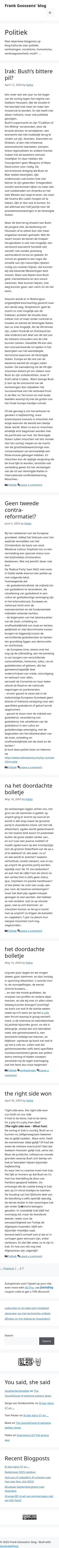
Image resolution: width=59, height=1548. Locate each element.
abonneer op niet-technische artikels (28, 1313)
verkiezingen (28, 1070)
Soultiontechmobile (17, 1391)
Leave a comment (31, 485)
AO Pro (29, 1287)
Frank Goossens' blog (25, 5)
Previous (7, 1268)
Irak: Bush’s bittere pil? (29, 74)
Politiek (12, 485)
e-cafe (45, 1012)
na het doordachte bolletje (28, 789)
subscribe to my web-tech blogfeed (27, 1308)
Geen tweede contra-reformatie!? (22, 509)
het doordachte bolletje (25, 952)
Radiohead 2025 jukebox (20, 1472)
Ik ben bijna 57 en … (36, 1415)
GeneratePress (9, 1546)
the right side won (28, 1093)
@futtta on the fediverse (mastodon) (27, 1319)
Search (9, 1335)
